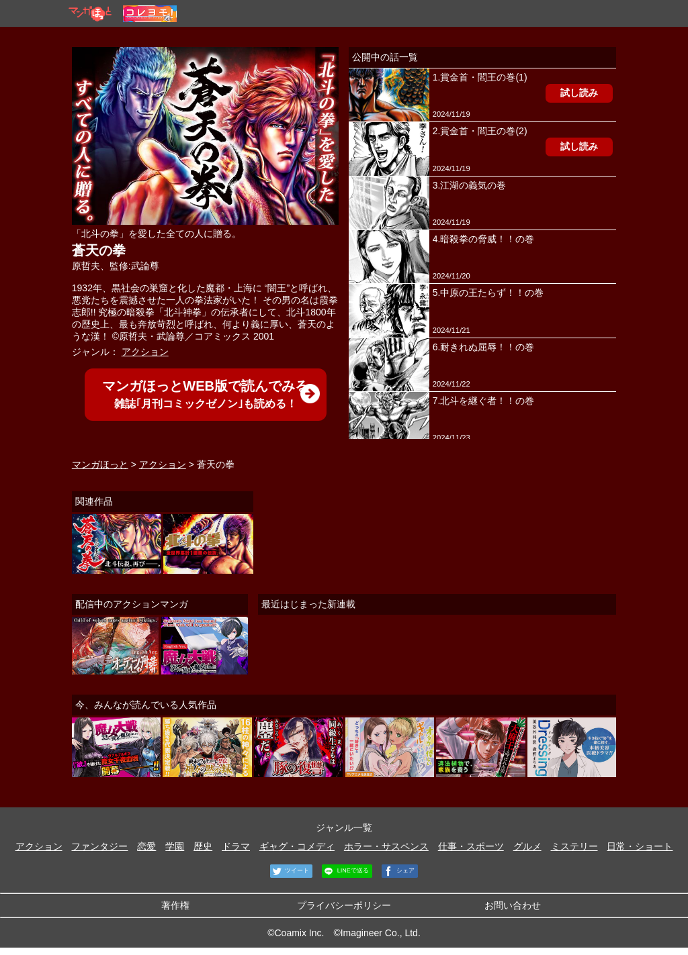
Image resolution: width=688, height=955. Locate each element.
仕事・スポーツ (471, 846)
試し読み (579, 92)
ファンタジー (99, 846)
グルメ (527, 846)
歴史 (203, 846)
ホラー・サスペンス (386, 846)
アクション (145, 351)
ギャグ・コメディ (297, 846)
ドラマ (236, 846)
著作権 (175, 905)
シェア (398, 871)
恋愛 (146, 846)
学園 (174, 846)
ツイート (290, 871)
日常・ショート (640, 846)
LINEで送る (345, 871)
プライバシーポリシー (344, 905)
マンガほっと (100, 464)
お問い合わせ (512, 905)
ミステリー (574, 846)
